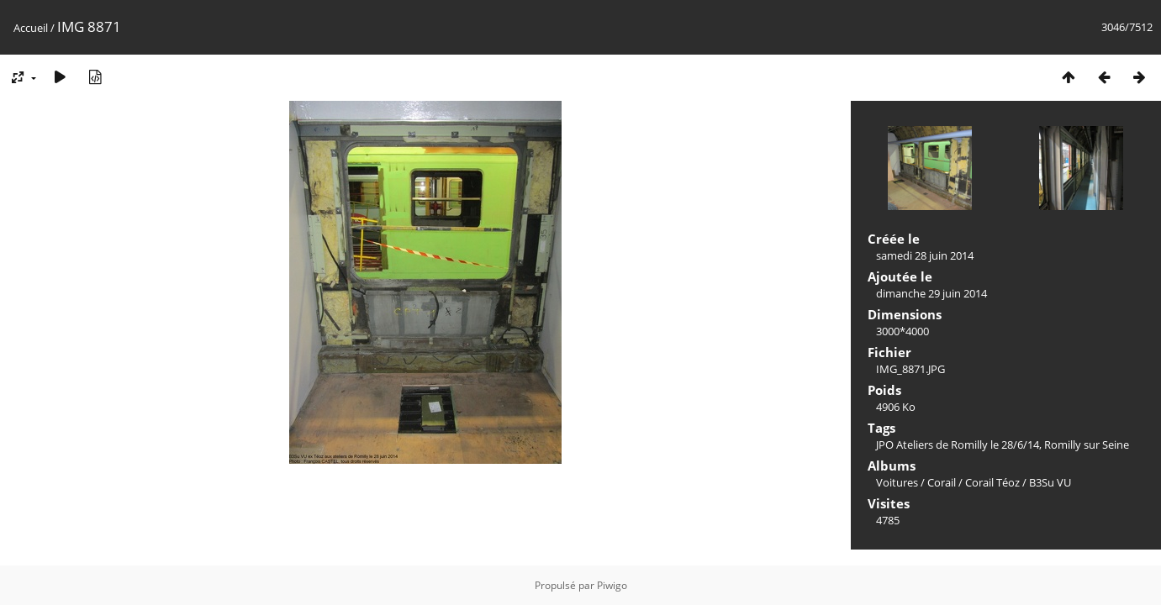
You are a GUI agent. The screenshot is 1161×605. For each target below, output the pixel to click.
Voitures (897, 482)
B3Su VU (1050, 482)
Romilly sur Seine (1086, 444)
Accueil (30, 27)
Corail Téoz (992, 482)
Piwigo (612, 585)
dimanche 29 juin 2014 (931, 293)
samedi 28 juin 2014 (925, 255)
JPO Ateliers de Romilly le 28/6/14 (957, 444)
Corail (941, 482)
